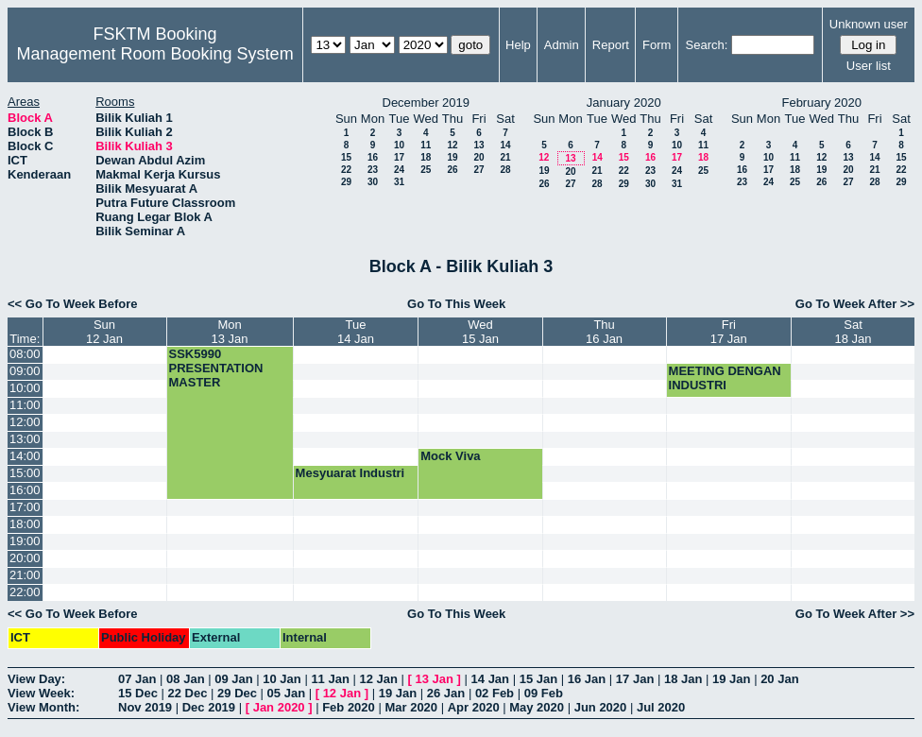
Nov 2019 (145, 707)
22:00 (25, 592)
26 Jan (446, 693)
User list (868, 66)
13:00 (25, 439)
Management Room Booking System (154, 53)
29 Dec (237, 693)
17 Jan (635, 679)
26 (452, 169)
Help (518, 45)
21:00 (25, 575)
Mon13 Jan (230, 331)
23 (372, 169)
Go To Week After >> (854, 304)
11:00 (25, 405)
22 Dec (188, 693)
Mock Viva (450, 456)
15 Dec (138, 693)
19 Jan (731, 679)
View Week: (41, 693)
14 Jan (490, 679)
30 (372, 182)
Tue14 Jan (355, 331)
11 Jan (330, 679)
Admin (561, 45)
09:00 (25, 371)
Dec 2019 (208, 707)
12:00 (25, 422)
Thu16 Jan (604, 331)
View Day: (36, 679)
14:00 (25, 456)
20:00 (25, 558)
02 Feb (494, 693)
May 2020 (536, 707)
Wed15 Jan (480, 331)
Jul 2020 (661, 707)
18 (425, 157)
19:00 (25, 541)
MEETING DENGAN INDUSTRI (725, 378)
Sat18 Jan (853, 331)
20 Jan (779, 679)
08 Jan (185, 679)
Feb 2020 (348, 707)
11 (425, 145)
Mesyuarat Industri (350, 473)
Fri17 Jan (728, 331)
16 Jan (587, 679)
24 (399, 169)
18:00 (25, 524)
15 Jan (538, 679)
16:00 (25, 490)
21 (505, 157)
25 (425, 169)
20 (478, 157)
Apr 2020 (474, 707)
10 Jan (281, 679)
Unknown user (868, 24)
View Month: (43, 707)
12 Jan (378, 679)
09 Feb (543, 693)
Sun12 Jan (104, 331)
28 (505, 169)
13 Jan (434, 679)
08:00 (25, 354)
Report (610, 45)
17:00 (25, 507)
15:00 (25, 473)
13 (478, 145)
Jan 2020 (279, 707)
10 (399, 145)
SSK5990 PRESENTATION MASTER (216, 368)
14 (505, 145)
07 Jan (137, 679)
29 (346, 182)
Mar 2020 (410, 707)
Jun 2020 (600, 707)
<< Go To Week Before (73, 304)
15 (346, 157)
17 (399, 157)
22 (346, 169)
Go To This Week (456, 304)
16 (372, 157)
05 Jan (286, 693)
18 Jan (683, 679)
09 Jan (233, 679)
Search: (707, 45)
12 (452, 145)
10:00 (25, 388)
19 (452, 157)
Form (656, 45)
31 (399, 182)
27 (478, 169)
